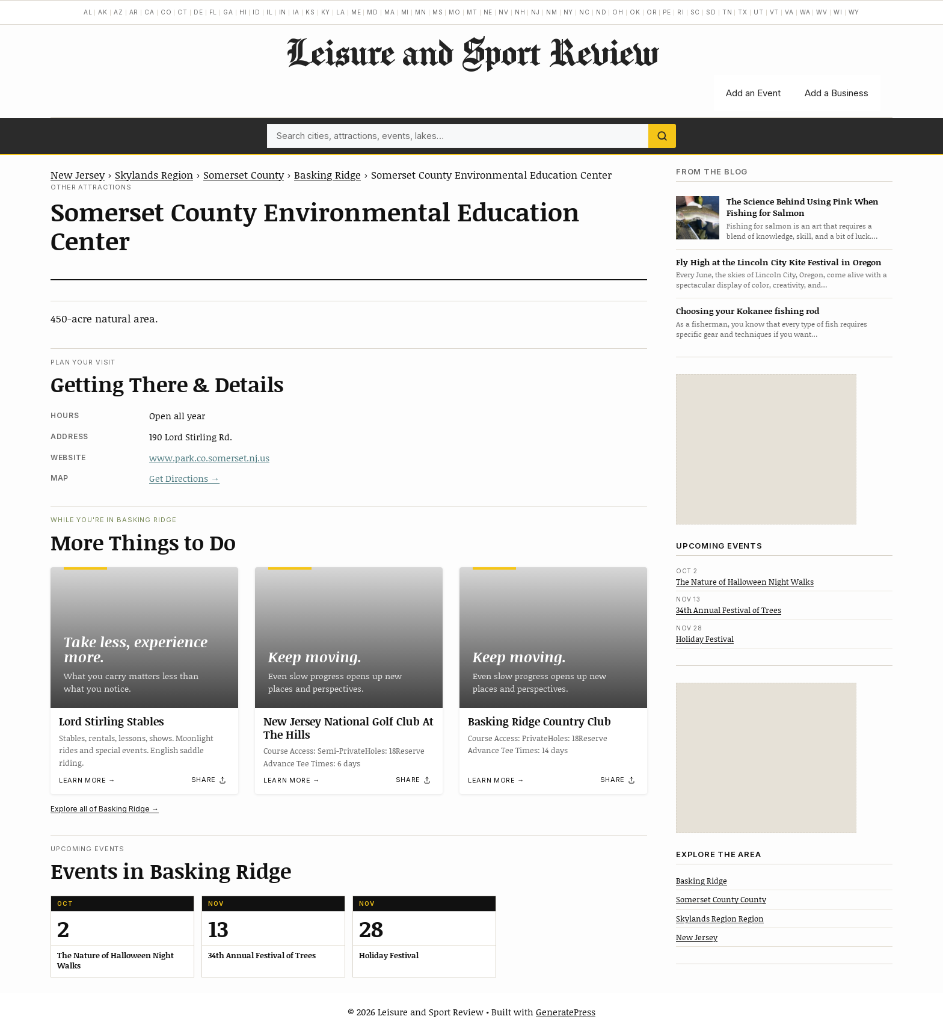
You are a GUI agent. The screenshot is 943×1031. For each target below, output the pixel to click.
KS (310, 12)
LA (340, 12)
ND (601, 12)
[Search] (662, 136)
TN (727, 12)
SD (711, 12)
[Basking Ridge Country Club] (553, 637)
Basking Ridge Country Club (539, 721)
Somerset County (243, 174)
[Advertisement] (766, 449)
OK (635, 12)
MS (437, 12)
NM (552, 12)
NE (488, 12)
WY (854, 12)
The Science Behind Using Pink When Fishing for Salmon (802, 207)
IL (269, 12)
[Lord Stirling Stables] (144, 637)
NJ (535, 12)
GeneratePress (565, 1011)
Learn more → (87, 780)
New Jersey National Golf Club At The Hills (348, 727)
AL (88, 12)
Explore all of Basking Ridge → (105, 808)
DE (198, 12)
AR (134, 12)
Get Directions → (184, 478)
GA (228, 12)
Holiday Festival (705, 638)
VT (774, 12)
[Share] (209, 780)
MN (420, 12)
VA (789, 12)
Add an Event (753, 93)
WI (838, 12)
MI (405, 12)
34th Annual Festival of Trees (728, 610)
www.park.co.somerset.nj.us (209, 457)
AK (103, 12)
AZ (118, 12)
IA (295, 12)
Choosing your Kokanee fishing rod (747, 310)
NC (584, 12)
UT (759, 12)
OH (618, 12)
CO (166, 12)
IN (283, 12)
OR (652, 12)
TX (743, 12)
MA (389, 12)
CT (182, 12)
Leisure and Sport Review (472, 52)
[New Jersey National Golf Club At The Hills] (349, 637)
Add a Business (836, 93)
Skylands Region (154, 174)
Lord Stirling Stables (111, 721)
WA (805, 12)
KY (326, 12)
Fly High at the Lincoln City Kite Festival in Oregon (779, 262)
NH (520, 12)
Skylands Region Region (720, 918)
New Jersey (78, 174)
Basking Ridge (327, 174)
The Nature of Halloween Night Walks (745, 581)
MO (455, 12)
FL (213, 12)
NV (504, 12)
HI (243, 12)
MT (472, 12)
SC (695, 12)
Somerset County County (721, 899)
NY (569, 12)
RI (680, 12)
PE (667, 12)
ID (256, 12)
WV (822, 12)
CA (149, 12)
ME (356, 12)
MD (372, 12)
